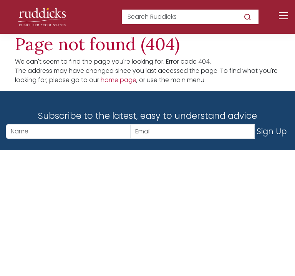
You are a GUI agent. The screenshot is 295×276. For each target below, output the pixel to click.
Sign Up (272, 131)
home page (118, 80)
